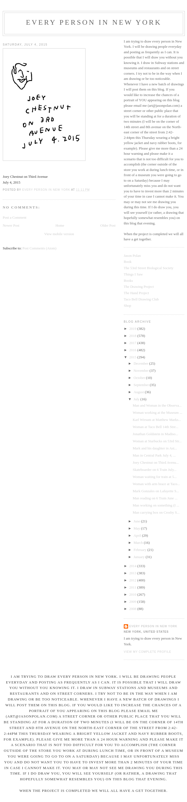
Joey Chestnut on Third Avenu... (155, 462)
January (140, 557)
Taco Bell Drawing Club (141, 299)
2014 (133, 566)
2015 (133, 357)
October (140, 378)
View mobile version (59, 234)
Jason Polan (132, 256)
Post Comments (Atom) (40, 248)
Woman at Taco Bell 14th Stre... (155, 427)
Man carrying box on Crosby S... (156, 512)
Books (128, 280)
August (139, 392)
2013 (133, 573)
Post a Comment (14, 217)
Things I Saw (133, 274)
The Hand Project (136, 293)
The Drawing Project (139, 287)
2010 (133, 594)
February (140, 550)
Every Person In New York (94, 22)
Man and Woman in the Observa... (157, 405)
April (138, 535)
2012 (133, 580)
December (141, 363)
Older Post (108, 225)
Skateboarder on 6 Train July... (154, 470)
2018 (133, 336)
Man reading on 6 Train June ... (155, 498)
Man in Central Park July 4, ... (154, 455)
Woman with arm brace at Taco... (156, 484)
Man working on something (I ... (156, 505)
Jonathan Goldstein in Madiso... (155, 434)
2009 (133, 602)
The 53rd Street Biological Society (149, 268)
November (142, 370)
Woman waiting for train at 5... (155, 477)
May (137, 528)
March (139, 543)
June (137, 521)
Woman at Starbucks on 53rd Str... (157, 441)
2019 (133, 329)
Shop (127, 305)
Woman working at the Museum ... (157, 412)
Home (60, 225)
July (137, 399)
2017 (133, 343)
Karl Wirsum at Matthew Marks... (157, 420)
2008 (133, 609)
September (142, 385)
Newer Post (11, 225)
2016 (133, 350)
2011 (133, 587)
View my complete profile (147, 651)
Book (127, 262)
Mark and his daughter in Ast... (155, 448)
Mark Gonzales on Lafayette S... (156, 491)
